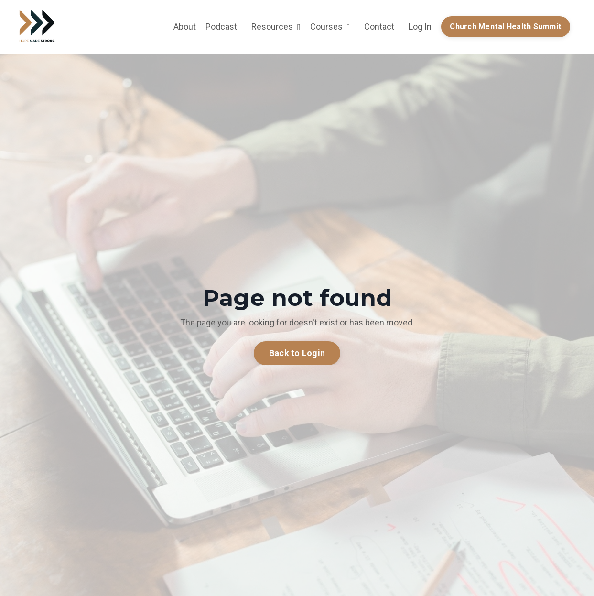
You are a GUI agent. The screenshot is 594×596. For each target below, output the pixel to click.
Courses (330, 27)
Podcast (221, 27)
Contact (379, 27)
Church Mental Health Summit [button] (506, 26)
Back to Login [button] (297, 353)
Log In (420, 27)
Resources (276, 27)
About (184, 27)
